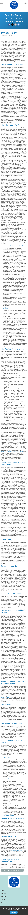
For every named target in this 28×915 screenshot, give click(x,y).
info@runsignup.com (6, 697)
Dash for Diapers (14, 15)
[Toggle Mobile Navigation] (1, 3)
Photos (3, 893)
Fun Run (3, 896)
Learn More (16, 909)
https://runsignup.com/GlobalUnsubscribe (12, 451)
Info (2, 890)
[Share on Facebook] (9, 24)
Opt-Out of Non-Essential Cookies (12, 870)
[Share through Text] (18, 24)
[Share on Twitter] (12, 24)
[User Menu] (25, 3)
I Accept (13, 912)
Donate (3, 900)
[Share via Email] (15, 24)
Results (3, 903)
